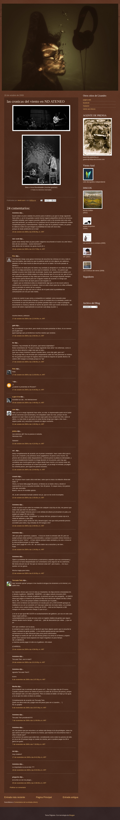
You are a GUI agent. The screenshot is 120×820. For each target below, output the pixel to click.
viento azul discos (89, 109)
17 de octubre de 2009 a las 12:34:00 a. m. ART (28, 319)
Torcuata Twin (17, 580)
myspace (86, 106)
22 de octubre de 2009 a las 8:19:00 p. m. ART (28, 573)
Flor (13, 256)
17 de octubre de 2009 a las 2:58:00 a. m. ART (28, 362)
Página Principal (44, 797)
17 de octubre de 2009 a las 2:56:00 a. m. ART (28, 336)
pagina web (87, 100)
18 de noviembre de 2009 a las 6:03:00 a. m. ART (29, 770)
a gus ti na (16, 397)
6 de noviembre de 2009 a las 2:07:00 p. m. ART (28, 679)
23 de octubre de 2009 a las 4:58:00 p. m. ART (28, 649)
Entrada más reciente (14, 797)
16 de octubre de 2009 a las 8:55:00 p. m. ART (28, 232)
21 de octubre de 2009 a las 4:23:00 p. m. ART (28, 444)
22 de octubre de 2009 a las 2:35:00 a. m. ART (28, 498)
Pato (14, 369)
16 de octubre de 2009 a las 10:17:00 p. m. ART (28, 249)
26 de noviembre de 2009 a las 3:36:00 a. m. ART (29, 783)
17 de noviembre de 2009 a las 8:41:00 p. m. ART (29, 757)
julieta (14, 431)
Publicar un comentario (18, 787)
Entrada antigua (70, 797)
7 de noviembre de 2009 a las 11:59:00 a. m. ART (29, 720)
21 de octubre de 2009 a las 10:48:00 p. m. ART (28, 470)
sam (13, 409)
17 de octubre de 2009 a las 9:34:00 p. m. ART (28, 390)
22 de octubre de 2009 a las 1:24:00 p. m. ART (28, 549)
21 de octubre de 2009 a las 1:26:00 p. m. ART (28, 424)
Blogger (72, 815)
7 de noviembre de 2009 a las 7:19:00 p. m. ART (28, 744)
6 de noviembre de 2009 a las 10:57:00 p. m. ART (29, 708)
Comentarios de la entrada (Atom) (26, 802)
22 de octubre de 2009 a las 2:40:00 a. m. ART (28, 526)
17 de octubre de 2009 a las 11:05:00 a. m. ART (28, 375)
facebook (86, 103)
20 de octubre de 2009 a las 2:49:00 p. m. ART (28, 403)
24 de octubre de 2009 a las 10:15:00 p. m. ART (28, 662)
